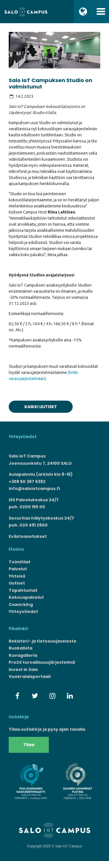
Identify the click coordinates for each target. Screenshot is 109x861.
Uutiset (17, 583)
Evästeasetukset (28, 536)
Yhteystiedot (23, 611)
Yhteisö (17, 576)
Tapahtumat (23, 590)
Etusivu (16, 549)
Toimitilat (20, 562)
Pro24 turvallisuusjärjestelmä (42, 662)
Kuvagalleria (23, 655)
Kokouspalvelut (26, 597)
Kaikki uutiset (40, 407)
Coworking (21, 604)
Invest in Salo (23, 669)
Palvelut (18, 569)
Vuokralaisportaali (30, 676)
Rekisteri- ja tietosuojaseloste (42, 641)
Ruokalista (20, 648)
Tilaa (28, 745)
